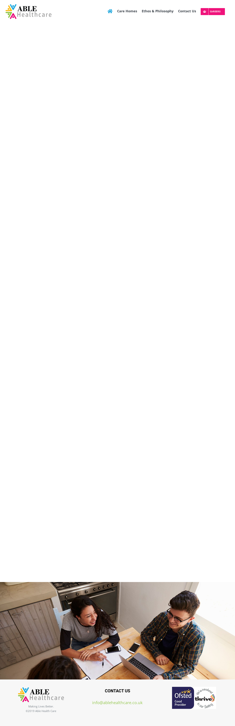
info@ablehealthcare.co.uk (117, 702)
